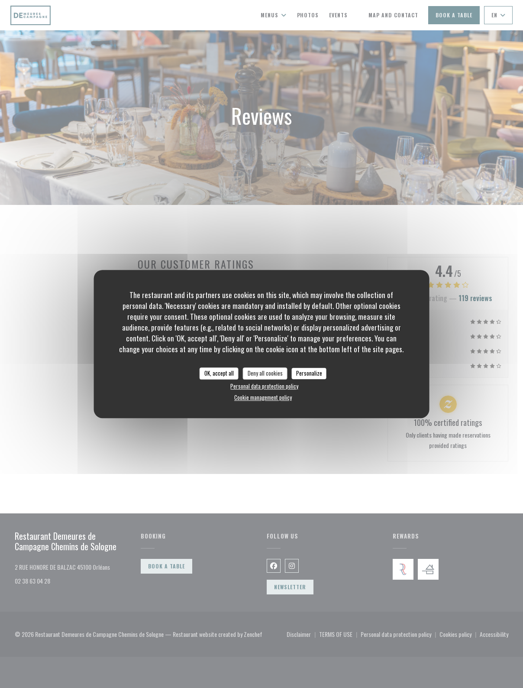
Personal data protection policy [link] (264, 386)
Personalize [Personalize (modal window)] (309, 373)
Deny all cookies (265, 373)
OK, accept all (219, 373)
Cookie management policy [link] (263, 397)
